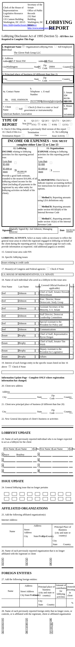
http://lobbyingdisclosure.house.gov (20, 25)
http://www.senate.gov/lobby (41, 28)
